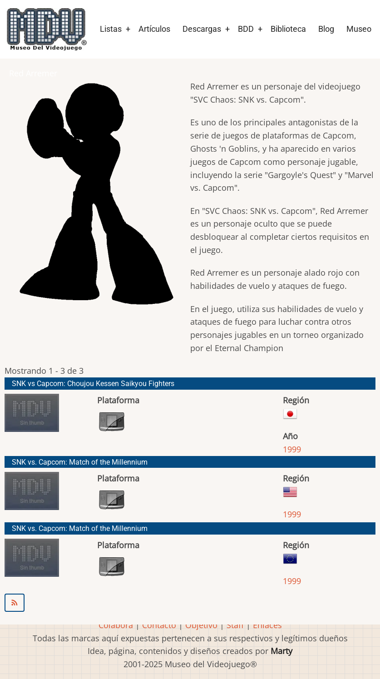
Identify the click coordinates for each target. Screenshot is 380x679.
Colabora (116, 625)
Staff (235, 625)
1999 (292, 449)
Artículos (154, 29)
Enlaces (267, 625)
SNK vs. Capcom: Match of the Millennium (80, 462)
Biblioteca (288, 29)
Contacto (159, 625)
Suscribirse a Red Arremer (190, 603)
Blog (326, 29)
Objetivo (201, 625)
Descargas (202, 29)
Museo (358, 29)
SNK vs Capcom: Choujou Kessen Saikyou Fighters (93, 383)
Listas (111, 29)
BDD (246, 29)
